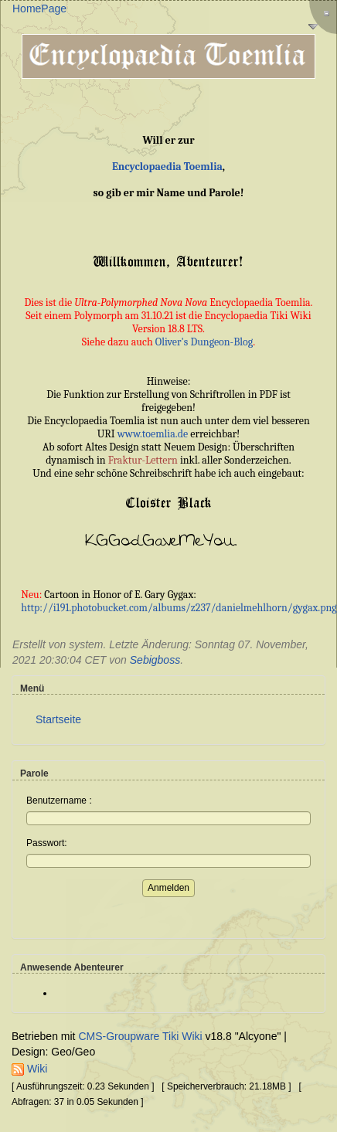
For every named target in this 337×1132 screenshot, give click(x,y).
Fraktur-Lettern (143, 460)
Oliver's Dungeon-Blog (204, 341)
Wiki (29, 1068)
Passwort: (46, 843)
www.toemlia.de (152, 433)
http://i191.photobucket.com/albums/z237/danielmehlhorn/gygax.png (178, 607)
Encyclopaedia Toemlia (167, 166)
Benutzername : (59, 800)
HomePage (39, 8)
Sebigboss (155, 660)
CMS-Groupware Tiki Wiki (141, 1036)
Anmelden (168, 887)
